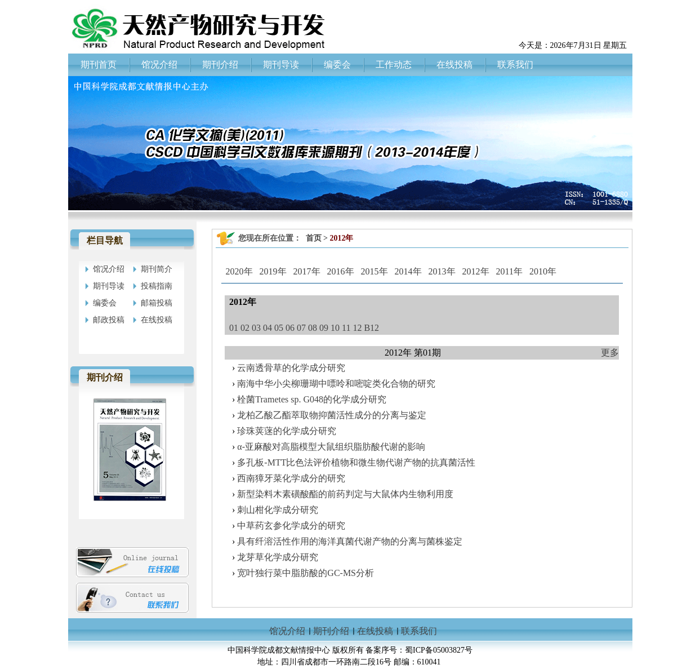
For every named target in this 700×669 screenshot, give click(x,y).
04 (267, 328)
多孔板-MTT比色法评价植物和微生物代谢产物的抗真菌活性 (356, 462)
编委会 (105, 303)
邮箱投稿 (156, 303)
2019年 (273, 271)
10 (335, 328)
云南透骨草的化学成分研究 (291, 368)
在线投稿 (156, 320)
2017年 (306, 271)
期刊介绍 (331, 631)
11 (346, 328)
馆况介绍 (108, 269)
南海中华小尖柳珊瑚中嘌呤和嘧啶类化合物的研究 (336, 383)
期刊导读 (108, 286)
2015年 (374, 271)
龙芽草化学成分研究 (277, 557)
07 (301, 328)
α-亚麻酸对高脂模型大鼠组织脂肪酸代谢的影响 (331, 446)
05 (278, 328)
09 (323, 328)
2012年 (475, 271)
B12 (371, 328)
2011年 (509, 271)
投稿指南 (156, 286)
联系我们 (419, 631)
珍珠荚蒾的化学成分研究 (286, 431)
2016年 (340, 271)
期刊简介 (156, 269)
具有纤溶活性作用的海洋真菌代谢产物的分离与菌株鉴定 (349, 541)
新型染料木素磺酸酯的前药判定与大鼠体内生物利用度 (345, 494)
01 (233, 328)
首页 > (318, 238)
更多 (610, 352)
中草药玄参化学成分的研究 (291, 525)
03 (256, 328)
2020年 (239, 271)
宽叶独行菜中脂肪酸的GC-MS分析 (305, 573)
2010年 (542, 271)
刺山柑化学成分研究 (277, 510)
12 (357, 328)
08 (312, 328)
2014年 (408, 271)
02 (244, 328)
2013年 (442, 271)
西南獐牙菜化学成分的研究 (291, 478)
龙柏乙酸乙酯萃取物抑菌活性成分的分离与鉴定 (331, 415)
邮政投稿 (108, 320)
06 (290, 328)
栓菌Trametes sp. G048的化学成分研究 (311, 399)
